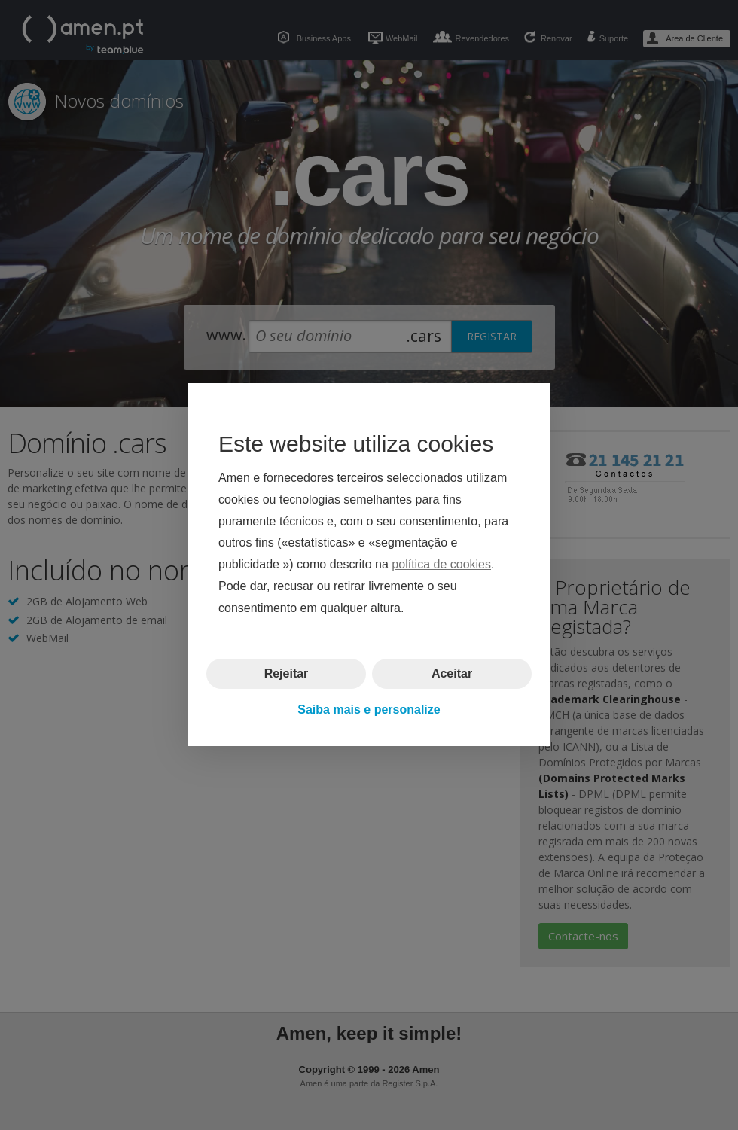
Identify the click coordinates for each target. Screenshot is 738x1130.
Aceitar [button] (452, 673)
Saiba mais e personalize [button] (368, 709)
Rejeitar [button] (286, 673)
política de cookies (441, 565)
